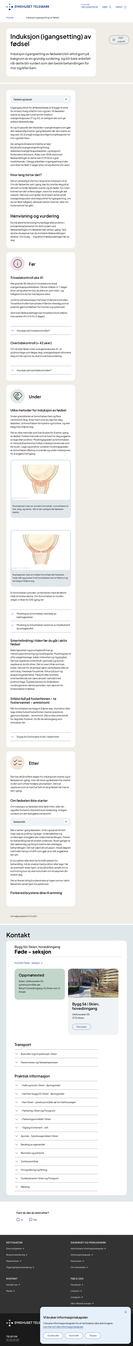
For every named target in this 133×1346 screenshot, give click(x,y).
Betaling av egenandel (33, 1144)
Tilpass (93, 1335)
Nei (35, 1219)
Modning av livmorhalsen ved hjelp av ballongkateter (36, 615)
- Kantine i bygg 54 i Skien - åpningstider (42, 1093)
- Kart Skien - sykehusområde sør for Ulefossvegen (48, 1102)
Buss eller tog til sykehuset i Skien (39, 1053)
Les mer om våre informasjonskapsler (63, 1326)
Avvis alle (74, 1335)
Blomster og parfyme (32, 1153)
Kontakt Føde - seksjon (27, 963)
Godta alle (53, 1335)
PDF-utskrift (121, 32)
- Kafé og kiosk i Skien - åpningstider (40, 1085)
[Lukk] (126, 1312)
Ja (22, 1219)
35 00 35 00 (12, 1339)
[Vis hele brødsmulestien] (20, 17)
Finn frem (82, 1027)
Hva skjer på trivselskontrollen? (33, 330)
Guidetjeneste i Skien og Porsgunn (40, 1178)
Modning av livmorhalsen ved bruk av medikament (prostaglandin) (43, 626)
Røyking (25, 1186)
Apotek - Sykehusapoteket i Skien (39, 1136)
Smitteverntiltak (29, 1161)
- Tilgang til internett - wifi (34, 1127)
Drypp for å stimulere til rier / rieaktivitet (38, 736)
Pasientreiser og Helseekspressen (39, 1062)
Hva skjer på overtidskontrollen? (34, 370)
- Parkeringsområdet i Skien (36, 1119)
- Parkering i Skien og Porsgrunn (38, 1110)
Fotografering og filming (34, 1170)
